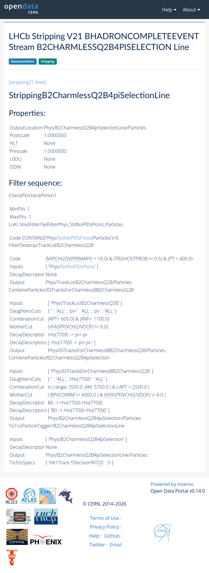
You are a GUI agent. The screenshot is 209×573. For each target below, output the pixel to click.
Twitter (97, 544)
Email (116, 544)
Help (94, 536)
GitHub (112, 536)
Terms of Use (104, 518)
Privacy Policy (104, 527)
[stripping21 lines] (28, 82)
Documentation (22, 61)
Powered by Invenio (171, 484)
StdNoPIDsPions (75, 238)
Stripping (47, 61)
